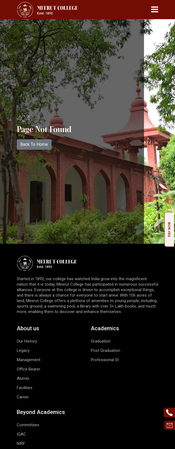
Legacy (23, 350)
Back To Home (34, 144)
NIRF (21, 443)
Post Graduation (105, 350)
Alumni (23, 378)
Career (23, 397)
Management (28, 359)
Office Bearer (28, 369)
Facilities (24, 387)
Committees (28, 424)
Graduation (101, 341)
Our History (27, 341)
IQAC (21, 434)
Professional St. (105, 359)
